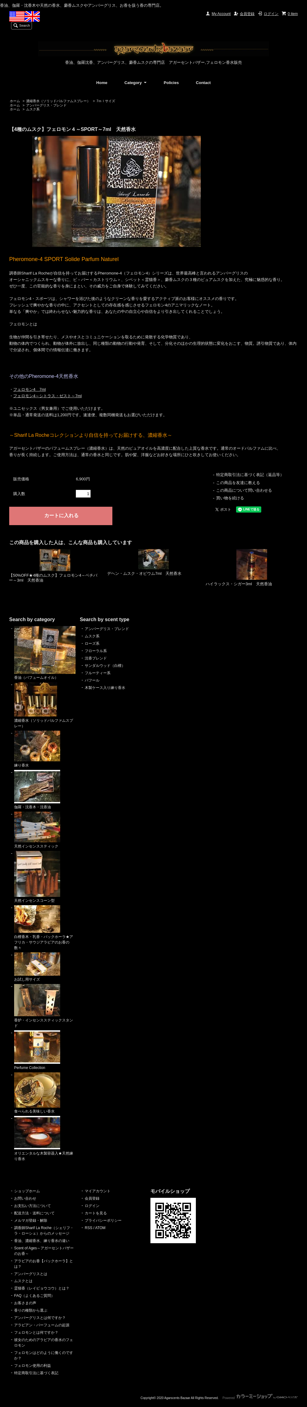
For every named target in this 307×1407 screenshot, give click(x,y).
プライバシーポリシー (103, 1220)
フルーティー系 (98, 673)
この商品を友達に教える (238, 482)
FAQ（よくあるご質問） (34, 1296)
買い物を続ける (230, 498)
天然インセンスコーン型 (37, 877)
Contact (203, 82)
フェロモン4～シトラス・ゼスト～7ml (47, 396)
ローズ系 (92, 643)
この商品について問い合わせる (244, 490)
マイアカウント (98, 1191)
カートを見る (96, 1213)
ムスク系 (33, 109)
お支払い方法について (32, 1206)
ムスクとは (23, 1281)
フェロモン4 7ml (29, 389)
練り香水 (37, 749)
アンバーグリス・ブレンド (46, 105)
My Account (221, 14)
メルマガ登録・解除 (30, 1220)
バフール (92, 680)
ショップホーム (27, 1191)
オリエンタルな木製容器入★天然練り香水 (43, 1138)
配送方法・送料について (34, 1213)
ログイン (271, 14)
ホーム (15, 101)
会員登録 (247, 14)
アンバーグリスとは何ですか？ (40, 1318)
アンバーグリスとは (30, 1274)
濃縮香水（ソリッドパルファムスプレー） (58, 101)
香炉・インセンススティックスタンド (43, 1006)
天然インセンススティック (37, 830)
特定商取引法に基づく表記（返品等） (250, 474)
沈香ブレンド (96, 658)
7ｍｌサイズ (105, 101)
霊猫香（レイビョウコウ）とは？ (41, 1288)
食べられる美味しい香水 (37, 1093)
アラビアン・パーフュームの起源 (41, 1325)
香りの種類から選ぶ (30, 1310)
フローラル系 (96, 651)
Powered (260, 1398)
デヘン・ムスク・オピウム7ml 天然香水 (144, 573)
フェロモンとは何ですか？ (36, 1332)
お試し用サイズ (37, 967)
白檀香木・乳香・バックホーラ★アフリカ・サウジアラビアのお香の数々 (43, 927)
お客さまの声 (25, 1303)
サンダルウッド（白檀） (105, 665)
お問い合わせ (25, 1198)
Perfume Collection (37, 1050)
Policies (171, 82)
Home (101, 82)
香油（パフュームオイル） (45, 653)
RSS (88, 1228)
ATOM (100, 1228)
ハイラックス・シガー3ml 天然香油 (239, 584)
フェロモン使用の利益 (32, 1365)
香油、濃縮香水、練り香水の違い (41, 1241)
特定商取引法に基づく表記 (36, 1373)
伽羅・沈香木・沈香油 (37, 789)
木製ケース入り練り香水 (105, 688)
